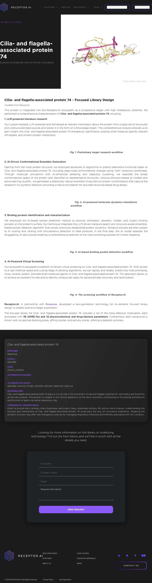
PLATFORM (47, 558)
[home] (19, 7)
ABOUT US (47, 563)
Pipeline (66, 7)
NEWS (79, 563)
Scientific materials (86, 558)
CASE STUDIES (83, 553)
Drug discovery (50, 553)
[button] (51, 7)
